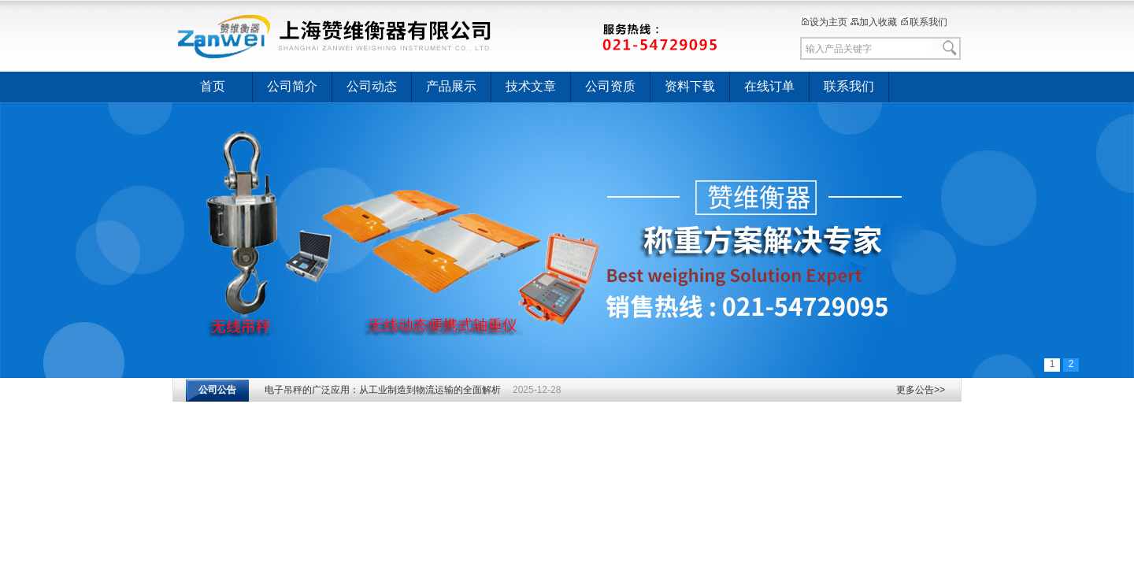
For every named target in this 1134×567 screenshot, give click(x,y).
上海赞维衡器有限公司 (448, 35)
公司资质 (610, 86)
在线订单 (769, 86)
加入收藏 (873, 22)
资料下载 (690, 86)
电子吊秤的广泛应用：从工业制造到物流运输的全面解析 (383, 389)
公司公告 (217, 389)
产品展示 (451, 86)
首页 (212, 86)
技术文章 (531, 86)
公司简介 (292, 86)
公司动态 (371, 86)
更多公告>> (920, 389)
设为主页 (823, 22)
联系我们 (923, 22)
